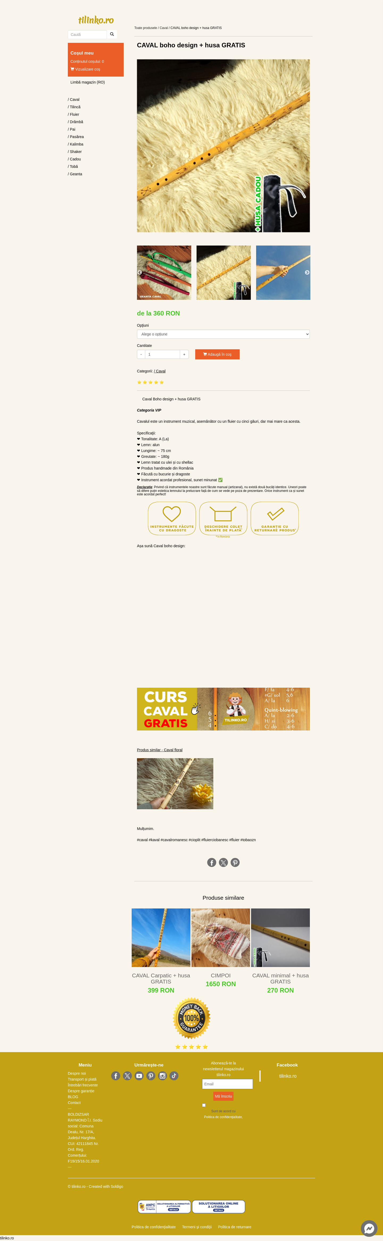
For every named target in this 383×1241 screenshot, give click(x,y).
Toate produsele (145, 28)
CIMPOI (221, 975)
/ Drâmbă (75, 122)
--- (70, 1108)
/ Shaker (75, 152)
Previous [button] (139, 272)
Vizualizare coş (85, 69)
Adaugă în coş (217, 354)
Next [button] (307, 272)
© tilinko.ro (76, 1186)
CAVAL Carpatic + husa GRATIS (161, 978)
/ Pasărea (76, 137)
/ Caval (74, 99)
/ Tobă (73, 166)
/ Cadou (74, 159)
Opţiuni (143, 325)
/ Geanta (75, 174)
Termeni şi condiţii (196, 1227)
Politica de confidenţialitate (223, 1117)
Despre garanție (81, 1091)
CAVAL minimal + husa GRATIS (280, 978)
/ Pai (71, 129)
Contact (74, 1103)
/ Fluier (73, 114)
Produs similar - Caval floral (159, 750)
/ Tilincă (74, 107)
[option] (223, 146)
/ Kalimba (75, 144)
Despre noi (77, 1073)
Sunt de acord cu (223, 1114)
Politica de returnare (234, 1227)
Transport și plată (82, 1079)
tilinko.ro (96, 20)
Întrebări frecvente (83, 1085)
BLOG (73, 1097)
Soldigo (117, 1186)
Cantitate (144, 345)
